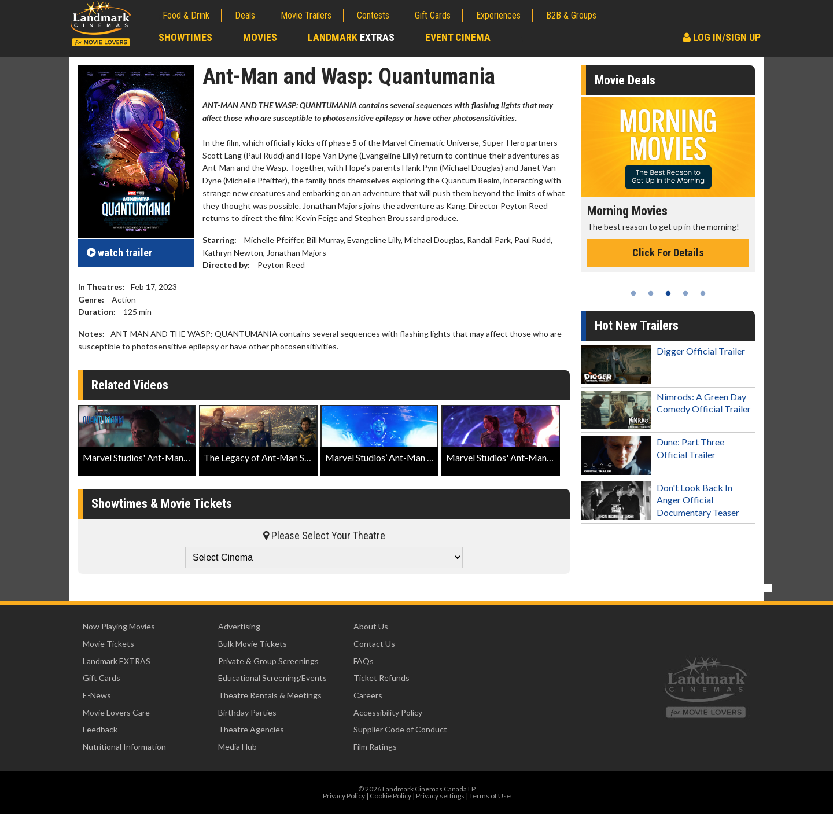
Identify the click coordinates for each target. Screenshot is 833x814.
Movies (260, 37)
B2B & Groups (571, 15)
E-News (97, 695)
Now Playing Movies (119, 626)
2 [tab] (651, 293)
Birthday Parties (247, 712)
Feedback (100, 729)
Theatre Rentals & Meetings (270, 695)
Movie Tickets (108, 644)
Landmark (351, 37)
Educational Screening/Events (272, 678)
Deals (245, 15)
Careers (367, 695)
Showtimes (185, 37)
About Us (370, 626)
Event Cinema (458, 37)
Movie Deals (625, 80)
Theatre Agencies (251, 729)
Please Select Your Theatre (324, 535)
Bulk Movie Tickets (252, 644)
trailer (119, 252)
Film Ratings (375, 747)
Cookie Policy (390, 795)
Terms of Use (490, 795)
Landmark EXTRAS (116, 661)
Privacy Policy (344, 795)
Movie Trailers (306, 15)
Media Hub (237, 747)
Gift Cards (433, 15)
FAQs (363, 661)
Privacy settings (440, 795)
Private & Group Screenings (268, 661)
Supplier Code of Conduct (400, 729)
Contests (373, 15)
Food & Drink (186, 15)
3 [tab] (668, 293)
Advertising (239, 626)
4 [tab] (685, 293)
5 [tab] (703, 293)
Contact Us (374, 644)
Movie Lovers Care (116, 712)
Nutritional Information (124, 747)
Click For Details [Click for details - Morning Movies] (668, 252)
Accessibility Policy (387, 712)
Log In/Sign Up (722, 37)
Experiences (498, 15)
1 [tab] (633, 293)
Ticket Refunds (381, 678)
